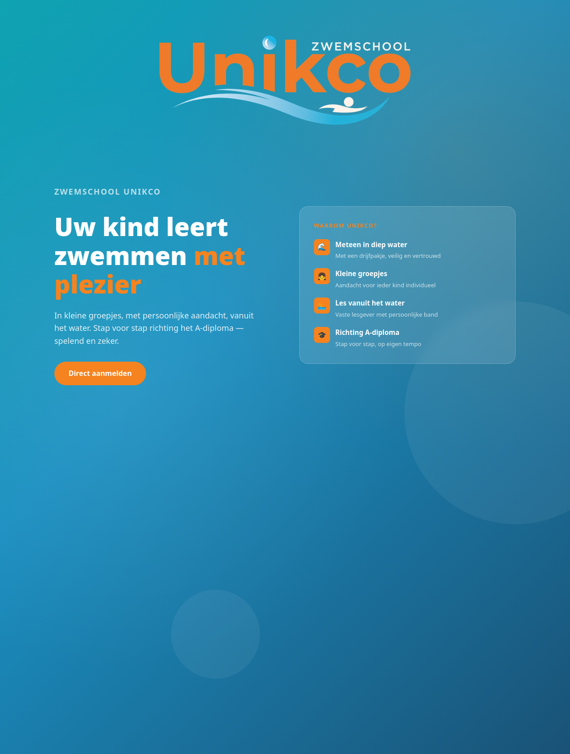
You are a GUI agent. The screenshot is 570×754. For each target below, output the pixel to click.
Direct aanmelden (100, 373)
